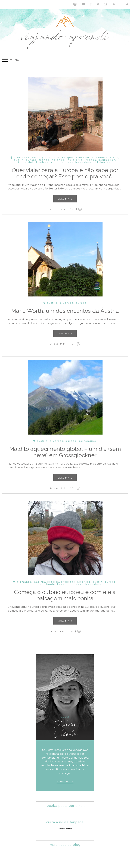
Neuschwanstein (78, 162)
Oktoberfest (103, 162)
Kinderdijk (26, 162)
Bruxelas (83, 157)
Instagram (74, 4)
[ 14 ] (72, 631)
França (44, 160)
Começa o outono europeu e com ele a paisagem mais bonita (65, 595)
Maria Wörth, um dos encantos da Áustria (65, 311)
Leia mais (65, 199)
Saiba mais (65, 781)
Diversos (66, 303)
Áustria (54, 157)
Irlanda (90, 160)
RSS (114, 4)
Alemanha (21, 157)
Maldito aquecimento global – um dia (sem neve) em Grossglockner (65, 452)
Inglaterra (75, 160)
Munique (57, 162)
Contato (105, 4)
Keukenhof (106, 160)
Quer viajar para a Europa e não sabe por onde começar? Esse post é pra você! (65, 173)
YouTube (83, 4)
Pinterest (98, 4)
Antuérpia (39, 157)
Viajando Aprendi (65, 828)
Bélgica (68, 157)
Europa (31, 160)
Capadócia (100, 157)
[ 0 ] (73, 488)
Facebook (91, 4)
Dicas (114, 157)
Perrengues (88, 441)
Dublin (19, 160)
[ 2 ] (73, 344)
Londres (42, 162)
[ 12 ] (73, 209)
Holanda (58, 160)
